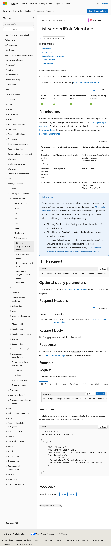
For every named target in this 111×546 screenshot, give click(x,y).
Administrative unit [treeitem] (22, 203)
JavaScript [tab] (74, 384)
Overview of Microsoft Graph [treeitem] (17, 35)
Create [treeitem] (16, 208)
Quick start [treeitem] (10, 50)
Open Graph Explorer (97, 11)
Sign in (105, 3)
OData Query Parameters (75, 289)
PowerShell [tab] (94, 384)
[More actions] (106, 20)
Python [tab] (106, 384)
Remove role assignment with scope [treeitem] (23, 274)
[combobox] (18, 24)
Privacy (58, 540)
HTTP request (47, 52)
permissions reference (49, 133)
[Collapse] (33, 18)
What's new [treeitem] (10, 40)
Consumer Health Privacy (76, 540)
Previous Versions (23, 540)
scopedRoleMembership (53, 355)
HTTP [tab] (43, 384)
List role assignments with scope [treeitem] (23, 246)
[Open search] (98, 3)
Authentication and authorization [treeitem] (19, 55)
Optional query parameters (52, 56)
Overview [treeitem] (11, 99)
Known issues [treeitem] (10, 84)
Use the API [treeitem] (10, 64)
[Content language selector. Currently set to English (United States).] (14, 534)
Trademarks (7, 544)
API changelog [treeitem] (11, 45)
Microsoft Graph (55, 20)
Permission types (47, 129)
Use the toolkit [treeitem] (11, 74)
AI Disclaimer (7, 540)
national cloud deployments (86, 82)
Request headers (48, 59)
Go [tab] (57, 384)
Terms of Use (97, 540)
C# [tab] (51, 384)
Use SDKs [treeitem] (9, 69)
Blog (36, 540)
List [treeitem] (15, 213)
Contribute (47, 540)
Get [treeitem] (15, 218)
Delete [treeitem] (16, 228)
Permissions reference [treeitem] (14, 60)
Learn (42, 20)
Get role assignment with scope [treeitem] (24, 265)
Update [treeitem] (17, 223)
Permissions (46, 48)
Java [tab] (64, 384)
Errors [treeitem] (7, 89)
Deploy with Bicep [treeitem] (12, 79)
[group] (74, 167)
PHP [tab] (84, 384)
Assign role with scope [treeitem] (22, 256)
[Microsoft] (5, 3)
